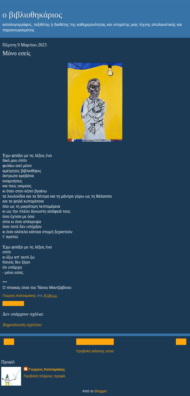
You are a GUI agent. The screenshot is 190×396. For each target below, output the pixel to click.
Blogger (101, 391)
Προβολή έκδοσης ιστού (95, 351)
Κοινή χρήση (13, 303)
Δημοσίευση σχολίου (22, 324)
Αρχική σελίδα (95, 341)
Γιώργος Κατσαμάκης (47, 369)
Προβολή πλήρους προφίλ (44, 376)
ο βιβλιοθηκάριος (32, 14)
